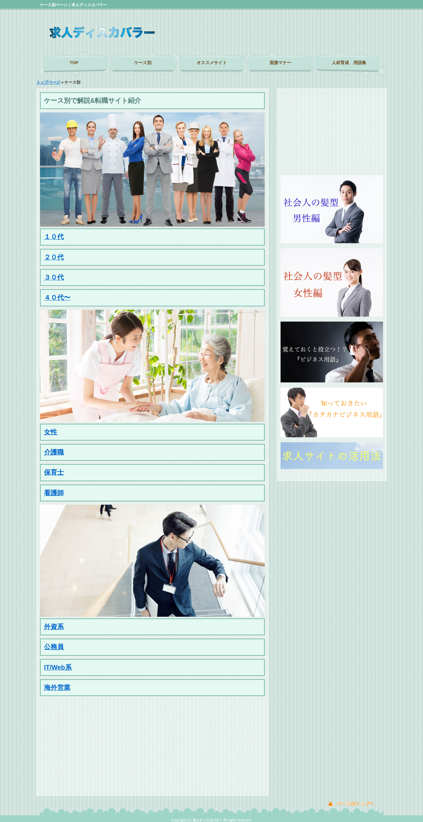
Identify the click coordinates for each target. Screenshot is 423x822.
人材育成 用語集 (349, 62)
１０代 (54, 233)
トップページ (48, 79)
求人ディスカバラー (207, 817)
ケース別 (142, 62)
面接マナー (280, 62)
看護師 (54, 489)
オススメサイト (212, 62)
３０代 (54, 274)
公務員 (54, 643)
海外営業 (57, 684)
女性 (50, 428)
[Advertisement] (308, 40)
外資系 (54, 623)
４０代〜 (57, 294)
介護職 (54, 448)
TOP (74, 62)
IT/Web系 (58, 664)
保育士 (54, 469)
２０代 (54, 253)
